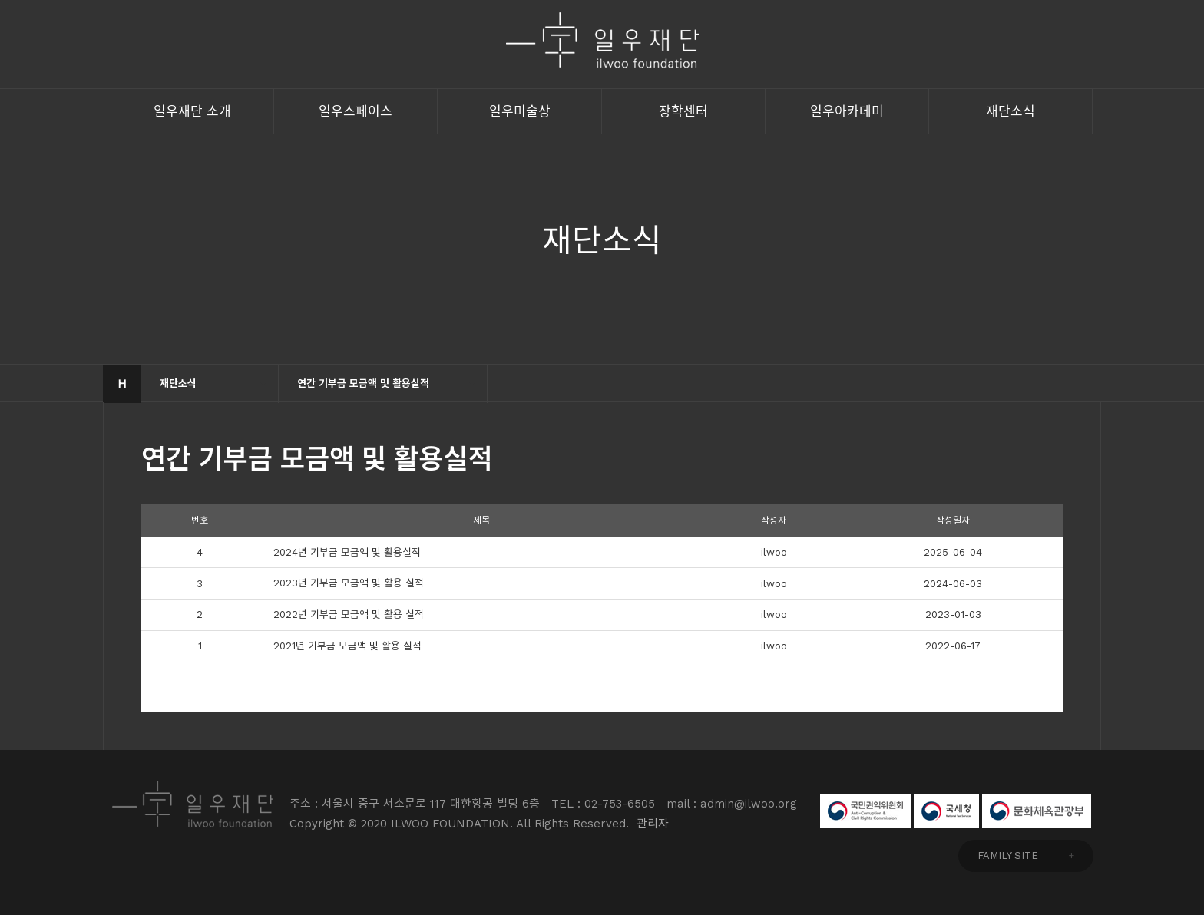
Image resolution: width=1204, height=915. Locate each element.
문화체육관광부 (1036, 811)
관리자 (653, 824)
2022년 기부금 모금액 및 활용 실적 (348, 614)
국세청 (946, 811)
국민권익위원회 (865, 811)
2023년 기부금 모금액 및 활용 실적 (348, 583)
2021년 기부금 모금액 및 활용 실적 (347, 646)
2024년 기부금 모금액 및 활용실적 (347, 552)
